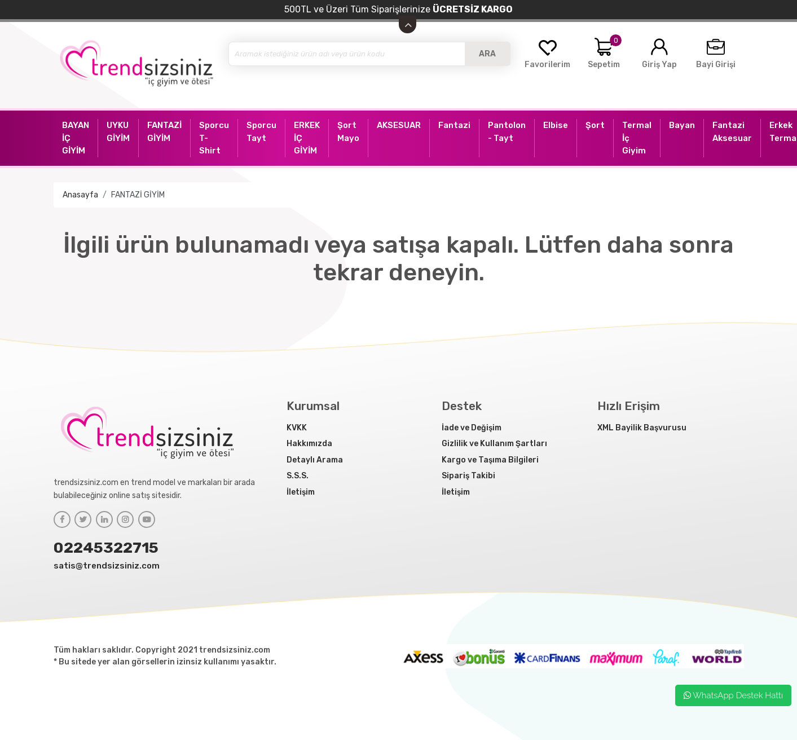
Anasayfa (80, 195)
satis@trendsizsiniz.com (107, 566)
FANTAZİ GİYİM (138, 195)
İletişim (301, 492)
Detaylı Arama (315, 460)
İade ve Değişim (471, 428)
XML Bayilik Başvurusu (641, 428)
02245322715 (106, 548)
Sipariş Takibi (468, 476)
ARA (487, 54)
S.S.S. (298, 476)
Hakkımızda (309, 443)
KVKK (297, 428)
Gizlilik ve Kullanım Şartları (494, 443)
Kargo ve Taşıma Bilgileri (490, 460)
